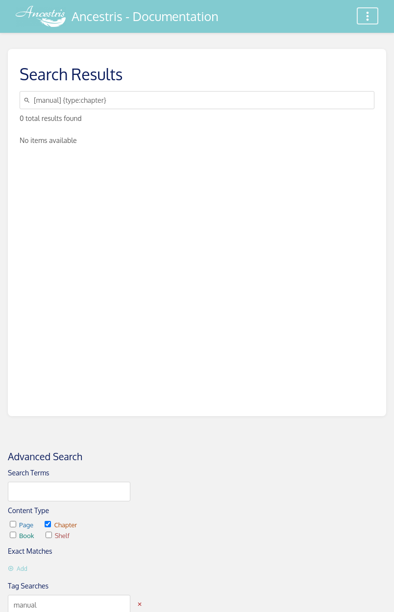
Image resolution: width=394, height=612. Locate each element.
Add (17, 568)
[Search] (28, 100)
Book (23, 535)
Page (22, 524)
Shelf (58, 535)
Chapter (61, 524)
